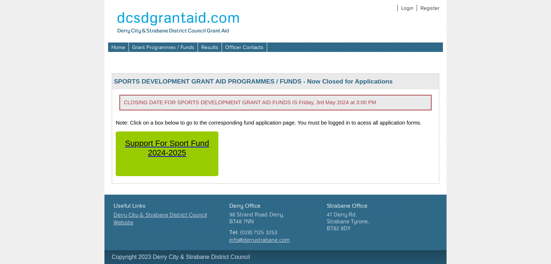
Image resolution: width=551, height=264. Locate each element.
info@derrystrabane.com (259, 239)
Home (118, 47)
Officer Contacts (244, 47)
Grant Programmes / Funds (163, 47)
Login (407, 8)
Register (430, 8)
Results (209, 47)
